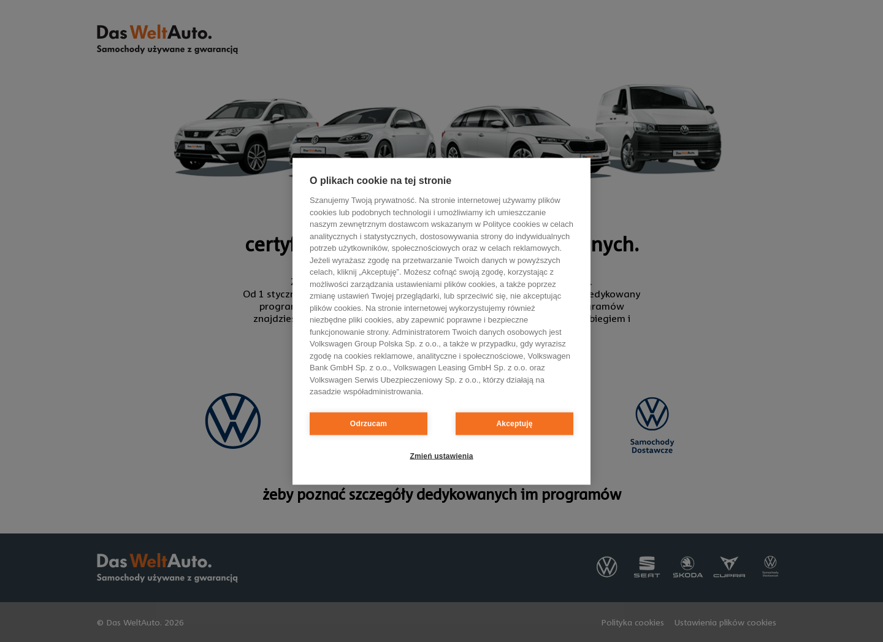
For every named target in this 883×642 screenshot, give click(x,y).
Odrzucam (368, 423)
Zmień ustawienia (441, 456)
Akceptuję (514, 423)
